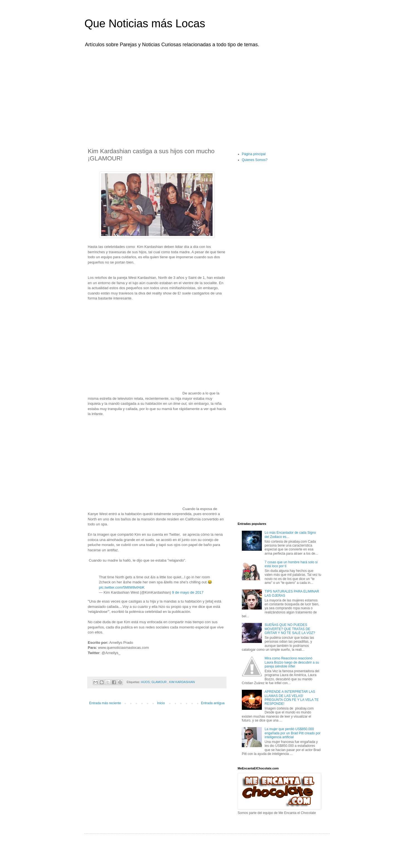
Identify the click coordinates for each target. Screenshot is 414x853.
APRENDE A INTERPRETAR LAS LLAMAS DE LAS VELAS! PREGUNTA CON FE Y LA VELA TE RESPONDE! (292, 698)
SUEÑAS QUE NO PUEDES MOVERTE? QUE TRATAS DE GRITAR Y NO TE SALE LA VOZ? (290, 629)
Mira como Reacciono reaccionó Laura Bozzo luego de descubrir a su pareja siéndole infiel (292, 662)
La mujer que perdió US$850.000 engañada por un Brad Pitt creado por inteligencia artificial (293, 733)
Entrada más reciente (105, 703)
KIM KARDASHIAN (182, 682)
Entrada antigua (213, 703)
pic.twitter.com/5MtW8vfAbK (122, 587)
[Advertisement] (207, 94)
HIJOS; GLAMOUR (154, 682)
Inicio (161, 703)
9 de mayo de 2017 (187, 592)
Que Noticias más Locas (144, 23)
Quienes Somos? (254, 160)
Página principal (254, 154)
